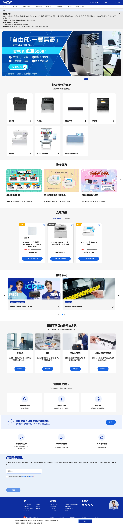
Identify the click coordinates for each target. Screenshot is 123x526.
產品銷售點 (52, 508)
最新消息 (38, 504)
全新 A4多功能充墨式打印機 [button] (75, 307)
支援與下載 (39, 7)
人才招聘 (38, 508)
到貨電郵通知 (47, 259)
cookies (25, 520)
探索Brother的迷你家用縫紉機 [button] (21, 307)
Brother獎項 (26, 506)
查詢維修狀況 (53, 511)
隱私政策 (30, 476)
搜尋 (117, 3)
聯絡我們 (38, 506)
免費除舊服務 (68, 506)
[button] (20, 121)
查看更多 (20, 369)
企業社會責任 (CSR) (28, 508)
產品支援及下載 (53, 504)
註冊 (110, 422)
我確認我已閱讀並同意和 (21, 476)
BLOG (70, 7)
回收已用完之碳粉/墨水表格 (71, 504)
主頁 (4, 10)
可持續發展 (26, 511)
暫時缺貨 (38, 224)
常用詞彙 (67, 511)
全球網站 (35, 517)
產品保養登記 (53, 506)
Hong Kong (27, 517)
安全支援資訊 (68, 508)
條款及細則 (24, 476)
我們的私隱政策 (38, 523)
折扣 (9, 224)
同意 (85, 521)
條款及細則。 (46, 424)
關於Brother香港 (27, 504)
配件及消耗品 (15, 7)
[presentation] (19, 482)
